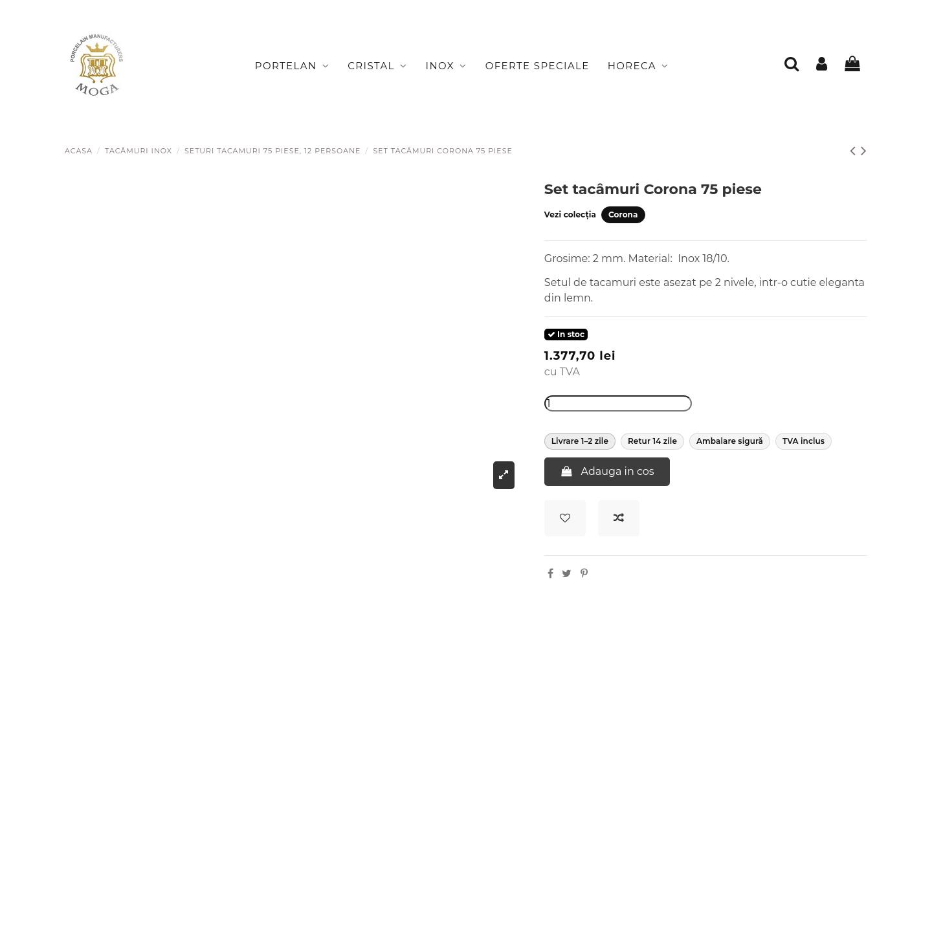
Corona (623, 214)
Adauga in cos (607, 471)
